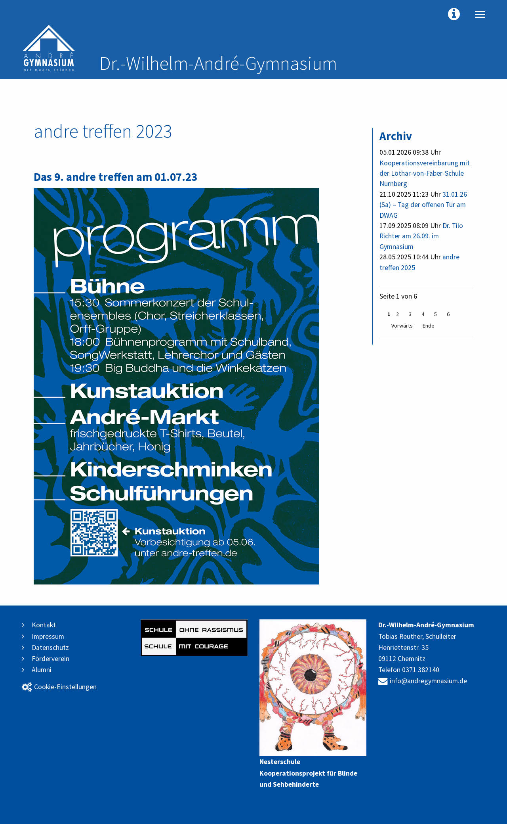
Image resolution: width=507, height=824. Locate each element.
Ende (429, 325)
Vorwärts (402, 325)
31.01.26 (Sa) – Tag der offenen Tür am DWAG (423, 205)
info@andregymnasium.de (422, 680)
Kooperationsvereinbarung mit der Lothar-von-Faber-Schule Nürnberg (424, 173)
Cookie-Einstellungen (59, 686)
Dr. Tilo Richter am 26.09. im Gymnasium (421, 236)
